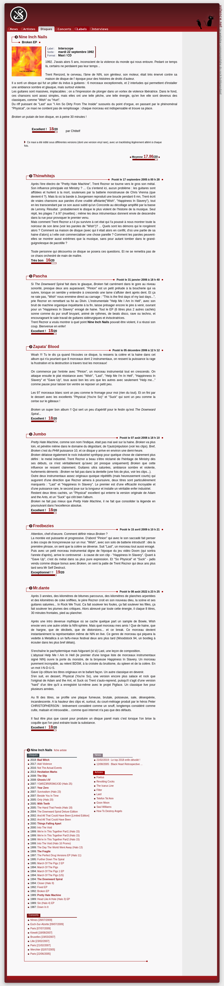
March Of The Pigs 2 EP (50, 863)
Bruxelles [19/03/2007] (42, 937)
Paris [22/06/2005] (40, 953)
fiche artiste (60, 750)
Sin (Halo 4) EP (46, 903)
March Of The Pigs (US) (50, 875)
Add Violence (44, 764)
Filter (99, 790)
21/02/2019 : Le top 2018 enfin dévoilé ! (118, 760)
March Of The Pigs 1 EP (50, 871)
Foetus (100, 777)
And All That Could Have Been (54, 819)
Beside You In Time (48, 795)
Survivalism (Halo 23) (49, 791)
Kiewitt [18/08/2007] (41, 932)
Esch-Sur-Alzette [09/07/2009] (46, 924)
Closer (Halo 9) (45, 883)
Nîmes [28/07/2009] (41, 920)
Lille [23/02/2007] (39, 941)
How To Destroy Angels (109, 811)
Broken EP (43, 891)
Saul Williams (104, 807)
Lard (99, 794)
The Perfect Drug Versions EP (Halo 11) (59, 855)
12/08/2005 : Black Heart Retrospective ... (120, 764)
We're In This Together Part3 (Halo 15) (58, 835)
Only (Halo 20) (45, 799)
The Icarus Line (105, 785)
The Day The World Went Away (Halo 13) (60, 847)
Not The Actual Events (49, 768)
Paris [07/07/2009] (40, 928)
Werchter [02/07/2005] (42, 949)
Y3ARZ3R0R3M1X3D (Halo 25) (54, 783)
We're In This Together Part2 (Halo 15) (58, 839)
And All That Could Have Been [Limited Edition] (63, 815)
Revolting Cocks (105, 781)
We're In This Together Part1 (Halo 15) (58, 831)
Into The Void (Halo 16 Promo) (54, 843)
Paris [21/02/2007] (40, 945)
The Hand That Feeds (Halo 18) (54, 807)
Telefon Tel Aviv (105, 798)
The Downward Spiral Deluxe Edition (57, 811)
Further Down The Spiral (50, 859)
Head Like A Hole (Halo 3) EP (53, 899)
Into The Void (44, 827)
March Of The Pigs (47, 867)
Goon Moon (103, 802)
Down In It (43, 907)
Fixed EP (42, 887)
